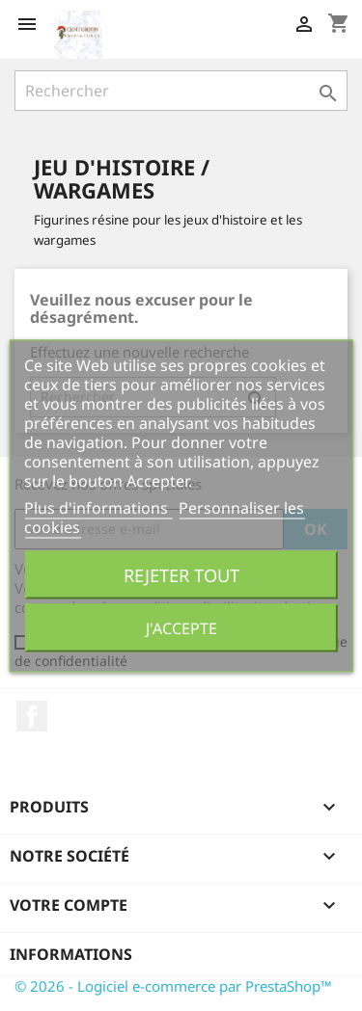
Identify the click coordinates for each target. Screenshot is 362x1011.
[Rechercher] (181, 90)
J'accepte (181, 627)
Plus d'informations (98, 507)
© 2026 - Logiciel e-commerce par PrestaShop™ (173, 986)
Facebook (31, 716)
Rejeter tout (181, 574)
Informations (71, 954)
